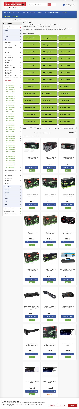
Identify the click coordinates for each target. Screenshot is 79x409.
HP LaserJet (8, 80)
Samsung (7, 198)
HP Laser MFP (8, 178)
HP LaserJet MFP (9, 175)
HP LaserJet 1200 (10, 102)
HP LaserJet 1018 (10, 96)
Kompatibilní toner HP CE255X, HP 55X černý (50, 323)
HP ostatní (7, 183)
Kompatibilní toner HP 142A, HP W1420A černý (68, 212)
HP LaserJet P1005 (10, 154)
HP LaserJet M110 (10, 136)
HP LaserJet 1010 (10, 89)
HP (5, 39)
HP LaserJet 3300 (10, 122)
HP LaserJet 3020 (10, 111)
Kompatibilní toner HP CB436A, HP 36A (68, 137)
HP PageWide (8, 180)
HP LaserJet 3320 (10, 125)
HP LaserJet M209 (10, 138)
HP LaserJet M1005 (10, 145)
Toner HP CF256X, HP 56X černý (49, 361)
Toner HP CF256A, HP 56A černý (68, 323)
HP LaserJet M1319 (10, 149)
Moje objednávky (6, 398)
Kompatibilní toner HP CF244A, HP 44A (50, 249)
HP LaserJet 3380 (10, 129)
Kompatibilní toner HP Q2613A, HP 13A (50, 212)
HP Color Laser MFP (10, 67)
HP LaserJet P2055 (10, 165)
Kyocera (7, 189)
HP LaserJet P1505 (10, 160)
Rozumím (72, 405)
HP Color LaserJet (9, 70)
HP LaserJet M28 (10, 134)
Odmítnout (62, 405)
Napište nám (73, 1)
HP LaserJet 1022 (10, 100)
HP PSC (7, 62)
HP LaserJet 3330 (10, 127)
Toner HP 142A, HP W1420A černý (32, 361)
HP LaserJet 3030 (10, 114)
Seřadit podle (57, 107)
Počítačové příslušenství (10, 213)
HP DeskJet (8, 42)
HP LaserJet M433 (10, 140)
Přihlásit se (66, 1)
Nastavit (52, 405)
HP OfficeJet (8, 55)
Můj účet (4, 395)
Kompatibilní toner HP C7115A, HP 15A (50, 137)
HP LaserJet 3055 (10, 120)
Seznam (35, 107)
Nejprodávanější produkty (30, 398)
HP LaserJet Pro (9, 173)
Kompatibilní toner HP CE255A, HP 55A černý (68, 286)
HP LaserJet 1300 (10, 107)
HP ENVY (7, 50)
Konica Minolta (8, 186)
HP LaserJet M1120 (10, 147)
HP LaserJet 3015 (10, 109)
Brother (6, 30)
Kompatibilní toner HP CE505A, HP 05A (50, 174)
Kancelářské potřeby (9, 211)
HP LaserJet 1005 (10, 87)
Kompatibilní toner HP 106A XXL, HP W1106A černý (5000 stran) (31, 287)
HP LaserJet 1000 (10, 85)
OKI (5, 195)
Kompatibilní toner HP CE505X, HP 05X (68, 174)
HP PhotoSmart (9, 60)
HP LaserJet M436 (10, 142)
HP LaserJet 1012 (10, 91)
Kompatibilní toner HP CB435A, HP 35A (32, 174)
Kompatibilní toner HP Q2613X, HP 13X (32, 249)
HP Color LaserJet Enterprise (9, 73)
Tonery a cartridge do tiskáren (9, 208)
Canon (6, 33)
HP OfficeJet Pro (9, 57)
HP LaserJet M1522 (10, 151)
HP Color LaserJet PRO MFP (11, 77)
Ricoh (6, 201)
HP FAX (7, 52)
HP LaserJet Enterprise (10, 170)
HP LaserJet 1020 (10, 98)
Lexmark (7, 192)
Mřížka (31, 107)
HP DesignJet (8, 47)
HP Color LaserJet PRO (10, 75)
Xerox (6, 204)
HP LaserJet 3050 (10, 116)
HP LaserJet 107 (10, 82)
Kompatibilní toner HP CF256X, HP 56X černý (32, 323)
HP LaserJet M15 (10, 131)
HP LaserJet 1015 (10, 94)
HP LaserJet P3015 (10, 167)
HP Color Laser (9, 65)
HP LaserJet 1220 (10, 105)
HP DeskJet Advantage (10, 45)
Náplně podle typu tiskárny (8, 27)
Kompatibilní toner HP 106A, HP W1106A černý (68, 249)
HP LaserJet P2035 (10, 162)
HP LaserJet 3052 (10, 118)
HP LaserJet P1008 (10, 158)
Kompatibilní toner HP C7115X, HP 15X (32, 212)
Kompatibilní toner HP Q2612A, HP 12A (32, 137)
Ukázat (39, 107)
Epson (6, 36)
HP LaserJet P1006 (10, 156)
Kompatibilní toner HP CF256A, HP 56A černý (50, 286)
